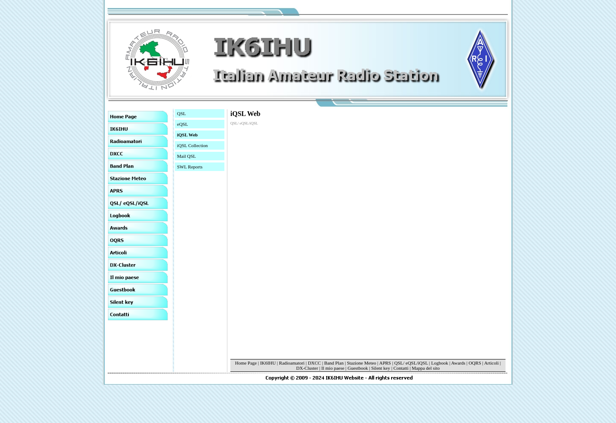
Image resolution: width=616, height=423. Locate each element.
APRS (385, 362)
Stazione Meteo (362, 362)
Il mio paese (332, 368)
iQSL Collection (192, 145)
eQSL (182, 124)
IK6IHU (268, 362)
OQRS (474, 362)
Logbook (439, 362)
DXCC (314, 362)
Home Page (246, 362)
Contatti (400, 368)
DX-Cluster (307, 368)
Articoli (491, 362)
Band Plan (334, 362)
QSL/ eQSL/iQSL (411, 362)
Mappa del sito (425, 368)
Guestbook (358, 368)
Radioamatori (292, 362)
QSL (181, 113)
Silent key (380, 368)
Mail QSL (186, 156)
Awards (458, 362)
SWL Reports (190, 166)
